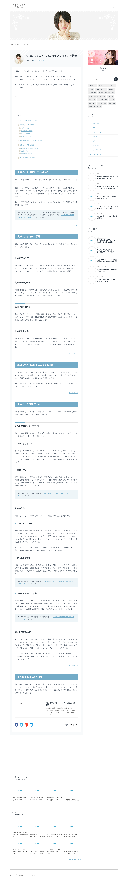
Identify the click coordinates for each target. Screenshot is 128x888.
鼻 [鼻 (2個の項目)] (100, 106)
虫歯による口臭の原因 (27, 125)
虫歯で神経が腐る (26, 131)
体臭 (94, 128)
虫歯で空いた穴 (26, 128)
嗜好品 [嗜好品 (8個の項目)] (90, 96)
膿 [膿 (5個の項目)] (113, 99)
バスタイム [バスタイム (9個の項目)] (111, 89)
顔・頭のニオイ (98, 150)
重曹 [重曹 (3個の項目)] (110, 103)
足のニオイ (96, 145)
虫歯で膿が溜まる (26, 133)
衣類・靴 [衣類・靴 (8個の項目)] (100, 103)
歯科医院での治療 (26, 154)
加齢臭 (95, 136)
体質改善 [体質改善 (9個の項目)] (107, 92)
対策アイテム (97, 154)
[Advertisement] (51, 102)
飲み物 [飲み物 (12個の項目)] (96, 106)
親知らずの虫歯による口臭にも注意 (31, 140)
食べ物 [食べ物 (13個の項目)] (90, 106)
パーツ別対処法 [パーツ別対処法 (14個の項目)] (93, 92)
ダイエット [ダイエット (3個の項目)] (103, 89)
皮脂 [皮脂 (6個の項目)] (106, 99)
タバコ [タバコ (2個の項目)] (97, 89)
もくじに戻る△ (73, 225)
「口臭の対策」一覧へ (74, 859)
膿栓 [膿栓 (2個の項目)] (90, 103)
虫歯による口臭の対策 (27, 145)
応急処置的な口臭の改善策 (29, 148)
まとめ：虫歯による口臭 (27, 158)
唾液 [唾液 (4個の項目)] (113, 92)
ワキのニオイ (97, 132)
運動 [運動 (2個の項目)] (105, 103)
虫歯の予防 (24, 151)
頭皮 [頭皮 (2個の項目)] (114, 103)
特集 (41, 60)
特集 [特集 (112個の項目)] (102, 99)
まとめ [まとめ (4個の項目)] (100, 85)
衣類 (98, 237)
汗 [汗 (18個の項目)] (98, 99)
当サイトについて (23, 875)
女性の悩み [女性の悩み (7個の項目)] (102, 96)
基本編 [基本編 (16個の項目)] (96, 96)
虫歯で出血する (26, 136)
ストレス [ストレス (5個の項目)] (91, 89)
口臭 (34, 60)
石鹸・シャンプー (102, 266)
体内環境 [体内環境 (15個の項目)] (101, 92)
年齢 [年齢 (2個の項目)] (90, 99)
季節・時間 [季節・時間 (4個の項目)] (110, 96)
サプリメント (101, 276)
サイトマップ (13, 875)
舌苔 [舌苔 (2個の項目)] (94, 103)
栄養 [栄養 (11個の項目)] (94, 99)
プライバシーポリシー (35, 875)
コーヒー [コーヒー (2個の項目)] (113, 85)
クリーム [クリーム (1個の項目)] (106, 85)
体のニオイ (96, 123)
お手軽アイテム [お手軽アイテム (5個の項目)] (93, 85)
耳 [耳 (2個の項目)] (110, 99)
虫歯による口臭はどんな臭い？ (29, 120)
